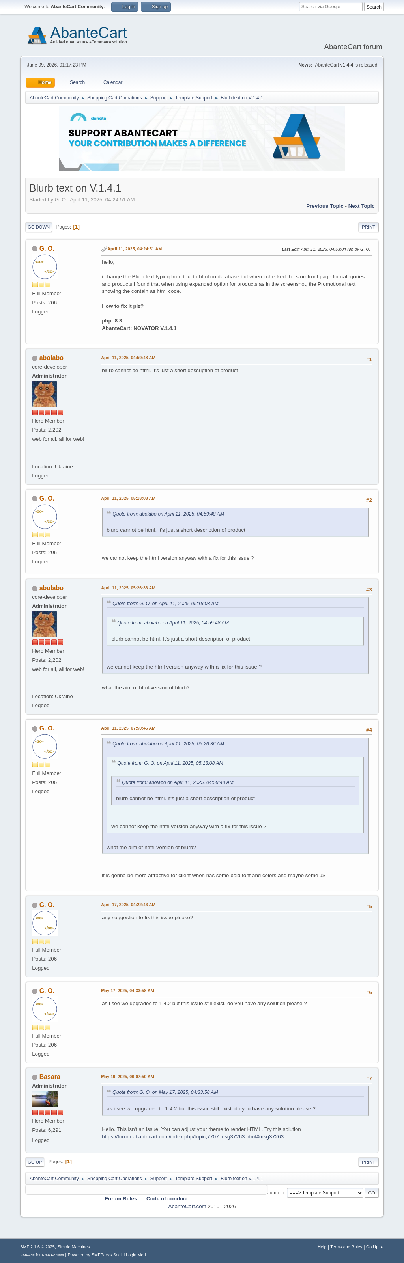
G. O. (46, 248)
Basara (49, 1076)
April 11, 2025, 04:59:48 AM (128, 357)
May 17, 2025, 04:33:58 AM (127, 990)
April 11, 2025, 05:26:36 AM (128, 587)
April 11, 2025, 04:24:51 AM (134, 248)
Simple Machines (74, 1246)
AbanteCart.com (187, 1206)
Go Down (39, 227)
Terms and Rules (346, 1246)
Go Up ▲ (375, 1246)
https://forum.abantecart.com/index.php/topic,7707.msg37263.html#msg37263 (193, 1137)
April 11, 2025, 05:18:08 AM (128, 498)
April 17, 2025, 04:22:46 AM (128, 904)
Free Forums (53, 1255)
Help (322, 1246)
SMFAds (27, 1255)
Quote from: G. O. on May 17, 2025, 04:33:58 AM (165, 1092)
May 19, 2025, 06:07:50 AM (127, 1076)
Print (368, 227)
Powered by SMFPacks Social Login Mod (107, 1254)
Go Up (35, 1162)
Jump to (275, 1193)
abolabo (51, 357)
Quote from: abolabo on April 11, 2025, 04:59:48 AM (168, 514)
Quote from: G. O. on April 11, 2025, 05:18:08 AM (165, 603)
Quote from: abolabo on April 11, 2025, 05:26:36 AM (168, 744)
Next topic (361, 206)
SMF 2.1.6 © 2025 (37, 1246)
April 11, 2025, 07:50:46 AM (128, 728)
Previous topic (325, 206)
